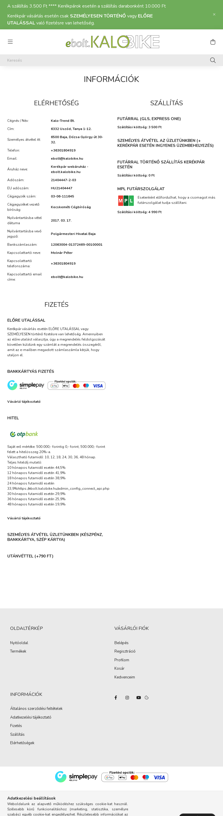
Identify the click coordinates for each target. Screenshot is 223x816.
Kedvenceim (124, 677)
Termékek (18, 651)
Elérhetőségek (22, 743)
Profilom (121, 660)
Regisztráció (125, 651)
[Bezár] (214, 14)
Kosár (119, 669)
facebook (115, 697)
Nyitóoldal (19, 643)
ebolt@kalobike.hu (67, 158)
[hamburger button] (10, 42)
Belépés (121, 643)
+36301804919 (63, 150)
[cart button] (213, 42)
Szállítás (17, 735)
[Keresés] (111, 60)
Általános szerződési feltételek (36, 709)
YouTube (139, 697)
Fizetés (16, 726)
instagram (127, 697)
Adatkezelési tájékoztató (30, 717)
